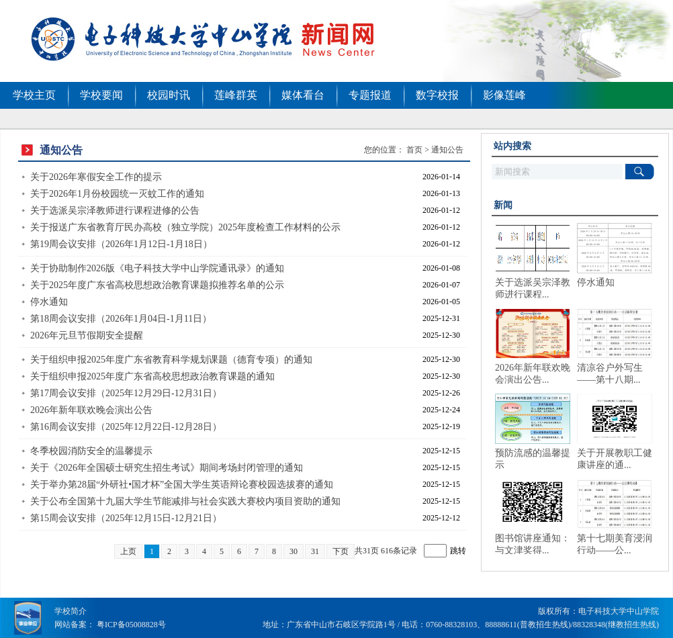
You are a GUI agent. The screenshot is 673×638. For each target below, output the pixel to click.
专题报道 (370, 95)
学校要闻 (101, 95)
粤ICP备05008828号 (131, 624)
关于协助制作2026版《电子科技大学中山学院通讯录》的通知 (157, 268)
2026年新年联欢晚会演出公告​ (91, 410)
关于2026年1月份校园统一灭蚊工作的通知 (117, 194)
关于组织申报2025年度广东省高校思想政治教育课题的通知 (152, 376)
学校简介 (70, 611)
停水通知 (49, 302)
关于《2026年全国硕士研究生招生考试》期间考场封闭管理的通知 (166, 468)
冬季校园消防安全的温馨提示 (91, 451)
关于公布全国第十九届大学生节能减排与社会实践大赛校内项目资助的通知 (185, 501)
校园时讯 (168, 95)
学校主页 (34, 95)
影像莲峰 (504, 95)
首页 (414, 149)
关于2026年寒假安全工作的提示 (96, 177)
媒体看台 (302, 95)
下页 (340, 551)
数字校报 (437, 95)
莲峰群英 (235, 95)
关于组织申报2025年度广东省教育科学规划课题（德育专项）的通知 (171, 360)
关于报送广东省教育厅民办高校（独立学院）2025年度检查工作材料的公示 (185, 227)
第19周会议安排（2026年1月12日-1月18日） (121, 244)
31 (315, 551)
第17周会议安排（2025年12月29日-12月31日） (126, 393)
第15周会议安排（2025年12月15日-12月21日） (126, 518)
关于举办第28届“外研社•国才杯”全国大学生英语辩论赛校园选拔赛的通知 (181, 485)
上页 (128, 551)
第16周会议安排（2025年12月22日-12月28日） (126, 427)
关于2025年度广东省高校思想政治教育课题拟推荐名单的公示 (157, 285)
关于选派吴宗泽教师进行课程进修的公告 (114, 211)
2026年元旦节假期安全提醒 (86, 335)
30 (293, 551)
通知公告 (447, 149)
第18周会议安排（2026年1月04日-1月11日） (121, 319)
